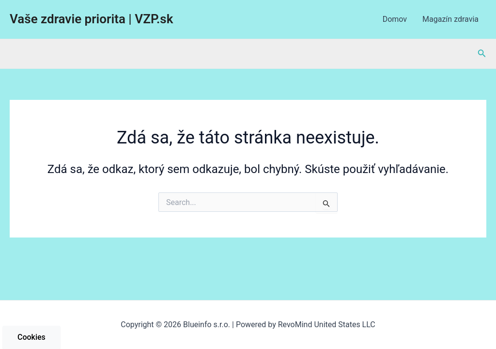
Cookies (31, 337)
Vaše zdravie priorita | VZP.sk (91, 19)
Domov (395, 19)
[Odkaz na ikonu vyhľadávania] (482, 54)
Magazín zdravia (450, 19)
